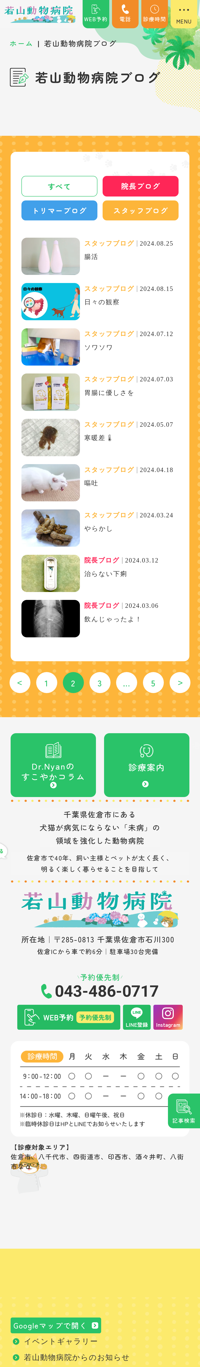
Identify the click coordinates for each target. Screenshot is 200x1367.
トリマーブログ (59, 211)
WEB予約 (96, 13)
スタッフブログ (140, 211)
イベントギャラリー (61, 1342)
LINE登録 (137, 1025)
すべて (59, 186)
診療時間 (154, 13)
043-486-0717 (107, 992)
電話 (125, 13)
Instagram (168, 1025)
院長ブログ (140, 186)
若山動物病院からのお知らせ (77, 1358)
